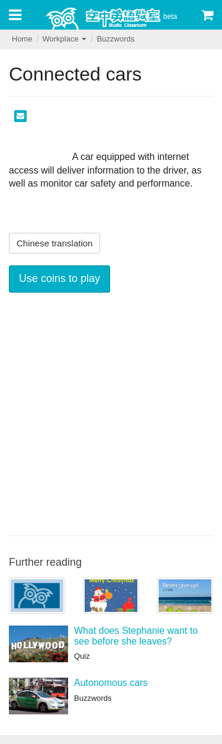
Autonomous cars (111, 683)
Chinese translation (54, 243)
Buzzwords (116, 38)
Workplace (64, 38)
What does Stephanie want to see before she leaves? (136, 636)
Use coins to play (59, 278)
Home (22, 38)
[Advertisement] (111, 413)
